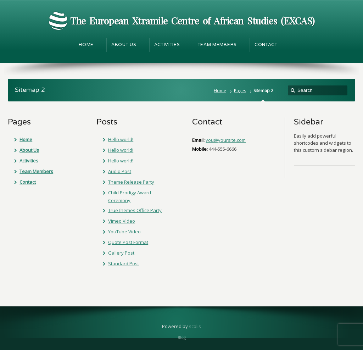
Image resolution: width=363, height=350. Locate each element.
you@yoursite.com (226, 140)
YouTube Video (124, 231)
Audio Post (119, 171)
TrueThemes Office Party (135, 210)
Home (220, 91)
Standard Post (123, 263)
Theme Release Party (131, 182)
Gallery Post (121, 253)
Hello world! (120, 139)
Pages (240, 91)
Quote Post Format (128, 242)
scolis (195, 326)
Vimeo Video (121, 221)
